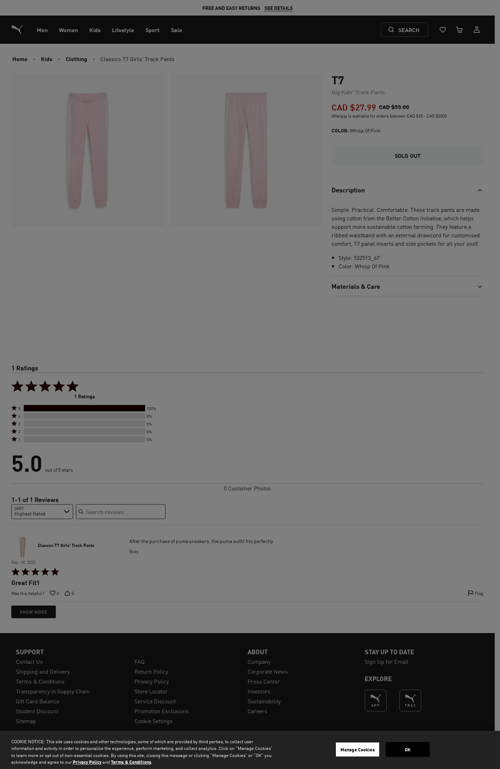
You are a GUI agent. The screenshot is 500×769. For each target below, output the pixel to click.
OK (408, 749)
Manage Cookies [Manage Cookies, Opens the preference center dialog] (357, 749)
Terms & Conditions (131, 761)
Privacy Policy (87, 761)
